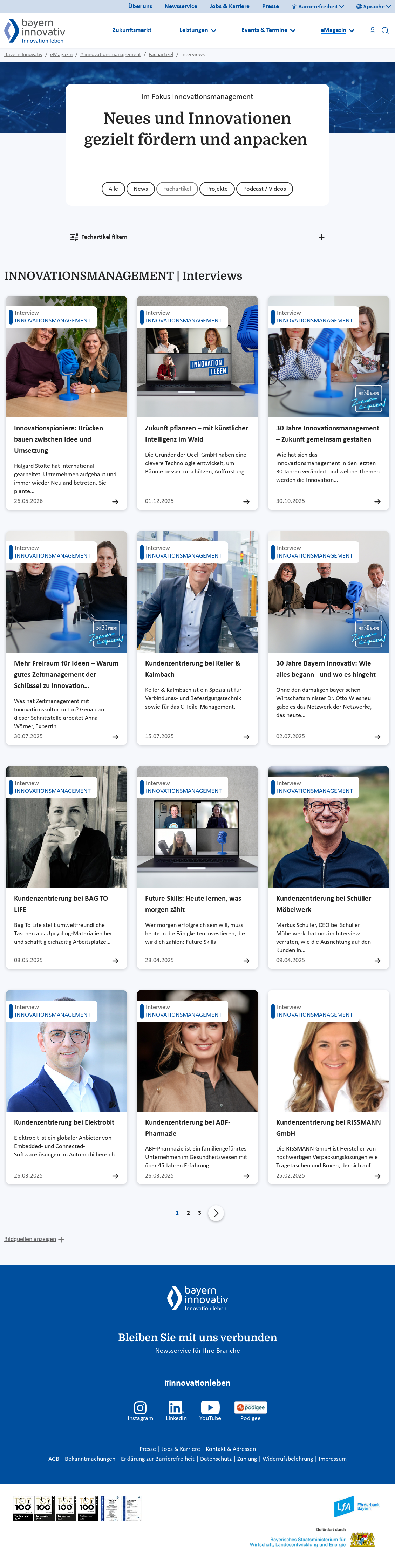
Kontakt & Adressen (231, 1449)
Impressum (333, 1459)
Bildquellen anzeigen (30, 1239)
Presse (270, 6)
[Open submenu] (213, 30)
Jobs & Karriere (230, 6)
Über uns (140, 6)
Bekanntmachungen (91, 1459)
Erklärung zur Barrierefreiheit (158, 1459)
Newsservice (181, 6)
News (141, 189)
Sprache (370, 7)
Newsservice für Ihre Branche (197, 1350)
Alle (113, 189)
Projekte (217, 189)
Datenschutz (216, 1459)
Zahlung (247, 1459)
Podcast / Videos (264, 189)
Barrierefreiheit (315, 7)
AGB (54, 1459)
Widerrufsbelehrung (288, 1459)
